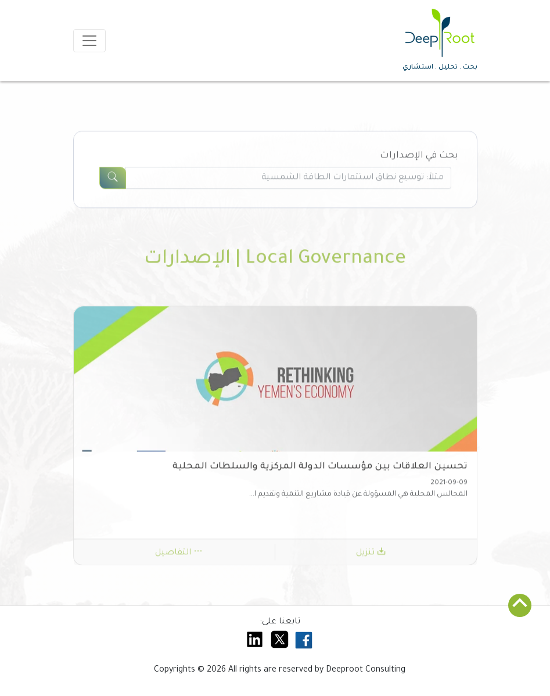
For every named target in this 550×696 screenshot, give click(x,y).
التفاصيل (179, 556)
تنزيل (371, 556)
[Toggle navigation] (89, 40)
